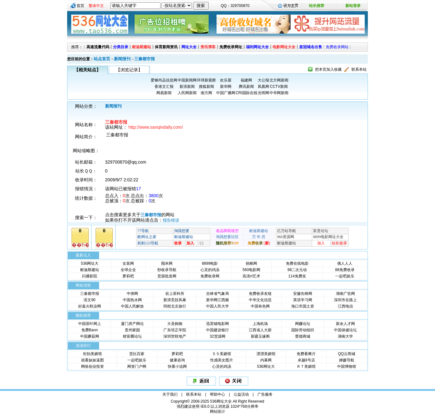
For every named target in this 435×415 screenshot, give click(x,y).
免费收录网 (209, 276)
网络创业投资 (92, 366)
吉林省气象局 (217, 293)
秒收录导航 (166, 270)
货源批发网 (166, 276)
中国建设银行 (217, 330)
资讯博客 (208, 47)
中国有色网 (260, 306)
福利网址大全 (257, 47)
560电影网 (251, 270)
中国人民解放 (132, 306)
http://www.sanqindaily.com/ (156, 127)
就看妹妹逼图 (92, 360)
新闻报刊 (122, 58)
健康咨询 (177, 360)
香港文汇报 (163, 86)
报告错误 (171, 220)
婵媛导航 (346, 360)
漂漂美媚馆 (265, 354)
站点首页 (102, 58)
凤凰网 (263, 86)
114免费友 (297, 276)
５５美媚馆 (221, 354)
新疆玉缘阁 (260, 336)
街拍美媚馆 (92, 354)
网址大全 (189, 47)
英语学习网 (302, 300)
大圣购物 (174, 323)
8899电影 (210, 263)
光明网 (263, 93)
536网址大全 (221, 401)
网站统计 (217, 411)
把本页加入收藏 (328, 69)
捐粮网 (251, 263)
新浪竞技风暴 (174, 300)
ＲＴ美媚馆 (306, 366)
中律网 (132, 293)
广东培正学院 (174, 330)
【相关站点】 (87, 69)
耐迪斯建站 (141, 47)
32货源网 (217, 336)
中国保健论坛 (345, 330)
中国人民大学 (217, 306)
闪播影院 (89, 276)
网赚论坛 (302, 323)
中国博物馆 (346, 366)
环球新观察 (206, 80)
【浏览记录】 (129, 69)
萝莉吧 (128, 276)
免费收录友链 (260, 293)
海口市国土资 (302, 306)
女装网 (128, 263)
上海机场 (260, 323)
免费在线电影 (297, 263)
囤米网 (167, 263)
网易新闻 (164, 93)
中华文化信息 (260, 300)
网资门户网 (136, 366)
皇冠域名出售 (310, 47)
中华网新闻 (278, 93)
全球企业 (128, 270)
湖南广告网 (345, 293)
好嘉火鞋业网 (89, 306)
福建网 (246, 80)
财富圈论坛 (132, 336)
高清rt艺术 (251, 276)
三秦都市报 (144, 58)
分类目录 (120, 47)
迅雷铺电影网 (217, 323)
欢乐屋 (225, 80)
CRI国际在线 (246, 93)
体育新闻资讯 (166, 47)
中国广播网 (225, 93)
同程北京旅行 (174, 306)
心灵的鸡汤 (209, 270)
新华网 (225, 86)
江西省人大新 (260, 330)
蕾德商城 (302, 336)
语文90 (89, 300)
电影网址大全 (284, 47)
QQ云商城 (346, 354)
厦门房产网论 (132, 323)
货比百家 (136, 354)
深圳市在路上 (345, 300)
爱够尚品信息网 (164, 80)
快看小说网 (177, 366)
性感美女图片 (221, 360)
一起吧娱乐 (344, 276)
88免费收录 (345, 270)
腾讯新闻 (246, 86)
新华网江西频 (217, 300)
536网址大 (89, 263)
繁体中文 (96, 5)
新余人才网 (345, 323)
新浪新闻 (187, 86)
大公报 (263, 80)
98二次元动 (297, 270)
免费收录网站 (337, 47)
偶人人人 (344, 263)
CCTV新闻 (279, 86)
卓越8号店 (306, 360)
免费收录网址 (230, 47)
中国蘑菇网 (89, 336)
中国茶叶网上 (89, 323)
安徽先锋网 (302, 293)
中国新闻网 (187, 80)
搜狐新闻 (206, 86)
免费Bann (89, 330)
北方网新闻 (278, 80)
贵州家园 (132, 330)
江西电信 (345, 306)
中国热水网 (132, 300)
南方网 (206, 93)
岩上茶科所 (174, 293)
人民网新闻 (187, 93)
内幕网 (266, 360)
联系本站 (359, 69)
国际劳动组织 (302, 330)
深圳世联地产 (174, 336)
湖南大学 (345, 336)
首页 (80, 5)
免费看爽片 (306, 354)
